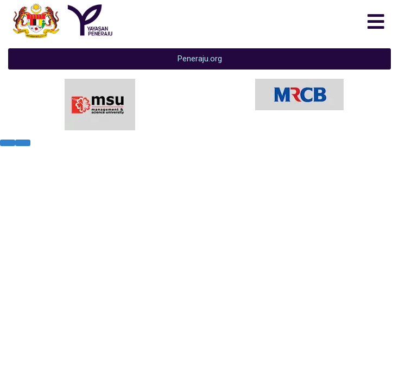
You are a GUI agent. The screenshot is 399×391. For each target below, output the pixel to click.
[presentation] (7, 143)
